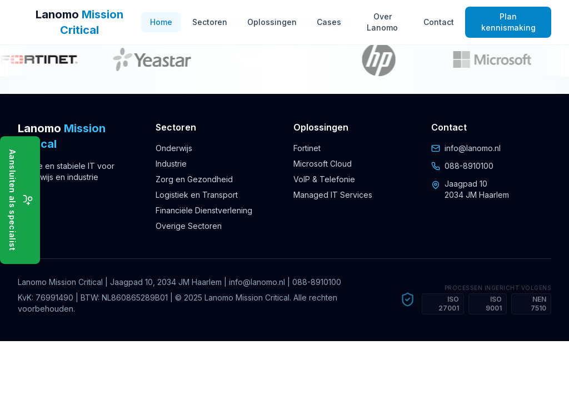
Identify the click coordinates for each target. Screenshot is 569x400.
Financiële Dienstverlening (204, 210)
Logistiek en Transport (197, 194)
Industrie (171, 163)
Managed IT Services (332, 194)
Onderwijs (174, 148)
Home (161, 22)
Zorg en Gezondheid (194, 179)
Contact (438, 22)
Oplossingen (272, 22)
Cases (329, 22)
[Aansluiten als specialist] (20, 200)
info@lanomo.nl (473, 148)
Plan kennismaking (508, 22)
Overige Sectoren (189, 226)
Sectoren (209, 22)
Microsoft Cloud (322, 163)
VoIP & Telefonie (324, 179)
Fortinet (307, 148)
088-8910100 (469, 166)
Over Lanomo (382, 22)
